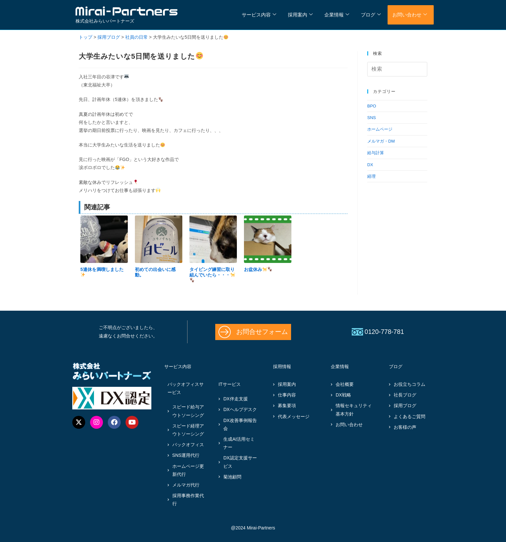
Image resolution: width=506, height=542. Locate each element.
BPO (371, 106)
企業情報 (336, 15)
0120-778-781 (384, 331)
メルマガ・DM (381, 141)
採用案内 (300, 15)
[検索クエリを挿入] (397, 69)
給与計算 (375, 152)
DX (370, 164)
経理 (371, 176)
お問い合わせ (409, 15)
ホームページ (379, 129)
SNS (371, 117)
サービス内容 (259, 15)
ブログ (371, 15)
